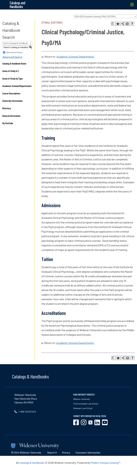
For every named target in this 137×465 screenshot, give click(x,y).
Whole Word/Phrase (14, 52)
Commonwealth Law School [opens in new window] (85, 403)
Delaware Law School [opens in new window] (82, 408)
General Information (11, 115)
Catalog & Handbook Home (14, 63)
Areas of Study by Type (12, 78)
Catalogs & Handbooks (30, 376)
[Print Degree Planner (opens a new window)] (113, 24)
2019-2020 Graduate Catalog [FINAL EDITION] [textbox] (95, 16)
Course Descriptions (11, 93)
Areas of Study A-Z (10, 70)
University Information (12, 100)
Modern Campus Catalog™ (105, 462)
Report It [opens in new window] (52, 452)
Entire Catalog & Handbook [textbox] (15, 43)
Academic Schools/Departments (16, 85)
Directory (6, 108)
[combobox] (105, 16)
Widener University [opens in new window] (81, 399)
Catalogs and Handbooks (17, 4)
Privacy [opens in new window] (66, 452)
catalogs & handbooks (32, 462)
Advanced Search (12, 56)
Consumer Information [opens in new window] (87, 452)
